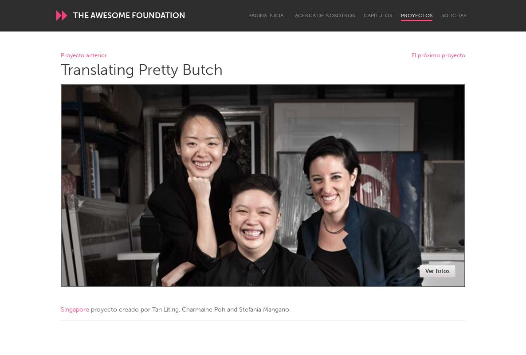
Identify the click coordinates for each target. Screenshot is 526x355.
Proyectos (416, 15)
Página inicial (267, 15)
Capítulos (378, 15)
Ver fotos (437, 271)
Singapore (75, 309)
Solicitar (454, 15)
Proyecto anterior (84, 56)
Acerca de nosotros (325, 15)
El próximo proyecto (438, 56)
